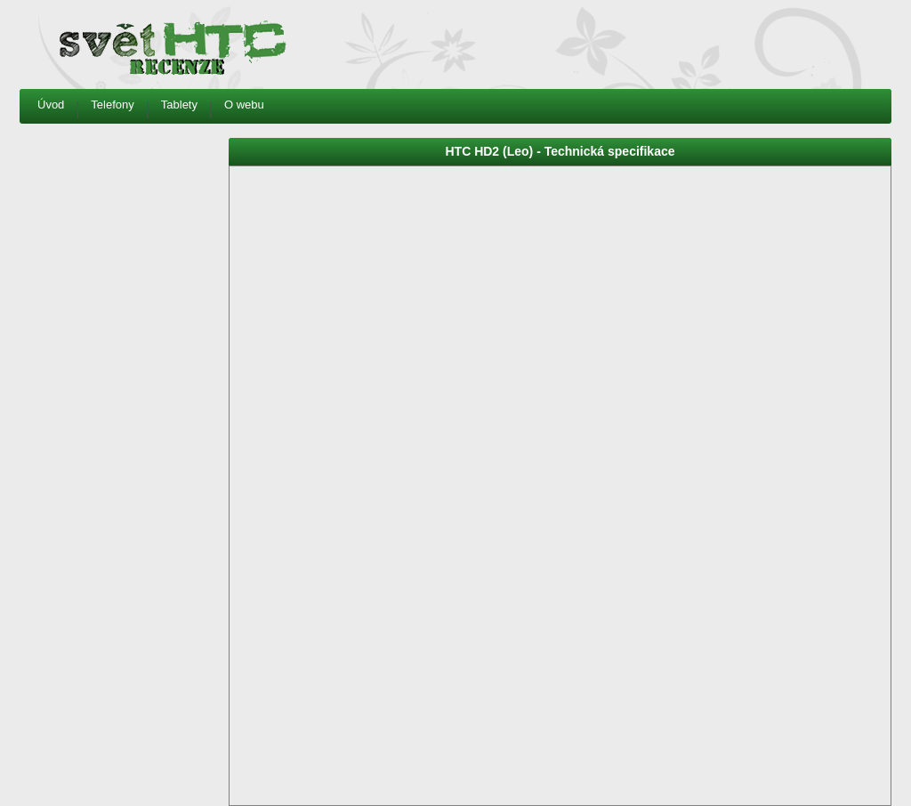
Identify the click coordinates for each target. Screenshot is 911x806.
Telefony (112, 104)
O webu (244, 104)
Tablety (179, 104)
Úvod (50, 104)
